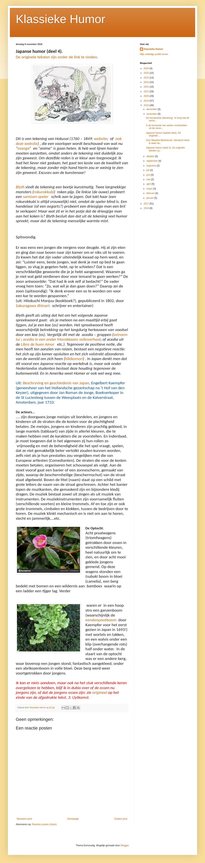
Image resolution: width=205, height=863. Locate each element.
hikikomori (74, 358)
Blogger (125, 845)
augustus (151, 165)
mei (148, 179)
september (152, 161)
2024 (147, 77)
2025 (147, 73)
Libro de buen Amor (38, 344)
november (152, 114)
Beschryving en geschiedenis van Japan (56, 382)
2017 (147, 203)
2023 (147, 82)
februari (150, 193)
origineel (99, 692)
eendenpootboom (100, 619)
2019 (147, 100)
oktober (150, 156)
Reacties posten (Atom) (44, 824)
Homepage (73, 818)
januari (150, 198)
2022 (147, 86)
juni (148, 175)
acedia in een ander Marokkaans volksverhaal (61, 339)
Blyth (20, 186)
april (149, 184)
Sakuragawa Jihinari (32, 305)
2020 (147, 96)
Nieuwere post (24, 818)
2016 (147, 208)
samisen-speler (35, 196)
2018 (147, 105)
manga (24, 148)
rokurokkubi (44, 191)
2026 (147, 68)
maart (149, 188)
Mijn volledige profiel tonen (154, 54)
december (152, 109)
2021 (147, 91)
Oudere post (120, 818)
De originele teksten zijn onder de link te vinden (56, 57)
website (100, 138)
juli (148, 170)
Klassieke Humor (60, 19)
